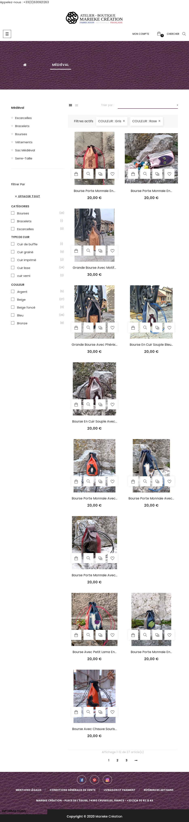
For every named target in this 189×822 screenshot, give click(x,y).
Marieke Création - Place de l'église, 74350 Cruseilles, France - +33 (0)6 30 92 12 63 (94, 800)
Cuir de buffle (38, 244)
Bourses (21, 134)
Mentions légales (28, 790)
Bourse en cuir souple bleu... (151, 345)
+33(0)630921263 (36, 2)
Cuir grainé (38, 252)
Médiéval (17, 108)
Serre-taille (23, 158)
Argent (38, 292)
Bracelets (22, 126)
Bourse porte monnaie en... (94, 191)
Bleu (38, 315)
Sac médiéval (25, 150)
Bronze (38, 323)
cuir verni (38, 276)
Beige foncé (38, 308)
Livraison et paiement (119, 790)
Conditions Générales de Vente (73, 790)
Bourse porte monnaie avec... (94, 498)
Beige (38, 300)
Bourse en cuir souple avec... (94, 421)
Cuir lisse (38, 268)
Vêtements (24, 142)
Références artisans (158, 790)
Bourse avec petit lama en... (94, 652)
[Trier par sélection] (148, 105)
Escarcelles (23, 118)
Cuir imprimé (38, 260)
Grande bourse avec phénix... (94, 345)
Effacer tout (27, 196)
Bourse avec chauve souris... (94, 729)
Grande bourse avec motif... (94, 268)
